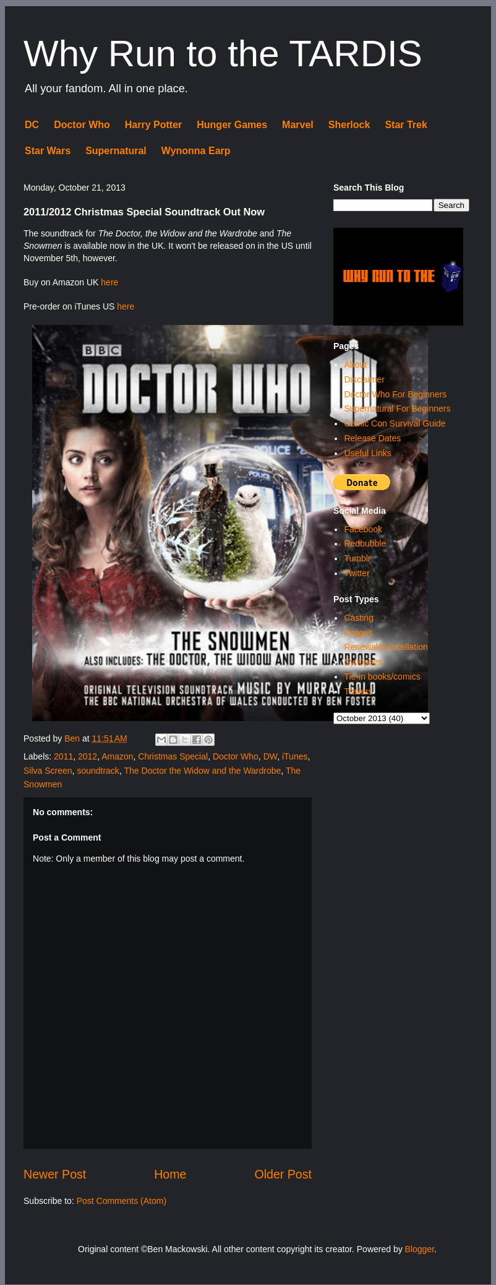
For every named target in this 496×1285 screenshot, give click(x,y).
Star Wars (48, 150)
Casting (358, 618)
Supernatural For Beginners (397, 408)
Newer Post (55, 1174)
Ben (73, 738)
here (109, 282)
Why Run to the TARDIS (223, 53)
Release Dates (372, 438)
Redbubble (365, 543)
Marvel (298, 124)
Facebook (363, 529)
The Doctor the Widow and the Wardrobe (202, 771)
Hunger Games (232, 124)
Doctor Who (82, 124)
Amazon (117, 756)
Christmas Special (173, 756)
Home (170, 1174)
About (355, 365)
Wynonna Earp (196, 150)
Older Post (283, 1174)
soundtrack (98, 771)
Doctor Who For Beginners (395, 394)
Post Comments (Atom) (121, 1201)
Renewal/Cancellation (385, 647)
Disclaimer (364, 379)
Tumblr (357, 558)
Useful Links (367, 453)
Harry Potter (153, 124)
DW (270, 756)
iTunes (295, 756)
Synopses (363, 662)
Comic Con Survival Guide (394, 423)
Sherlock (349, 124)
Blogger (419, 1249)
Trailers (358, 691)
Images (358, 633)
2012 (87, 756)
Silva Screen (48, 771)
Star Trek (406, 124)
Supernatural (116, 150)
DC (32, 124)
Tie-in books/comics (382, 676)
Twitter (356, 573)
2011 (63, 756)
